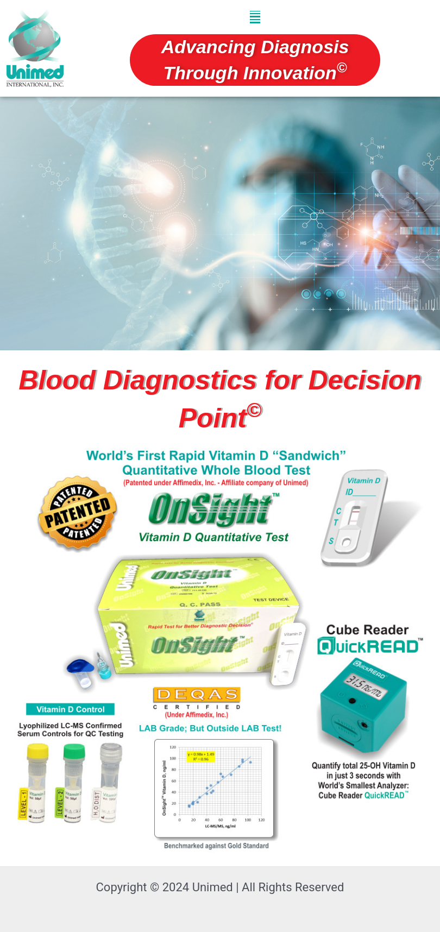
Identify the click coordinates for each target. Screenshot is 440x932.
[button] (255, 17)
